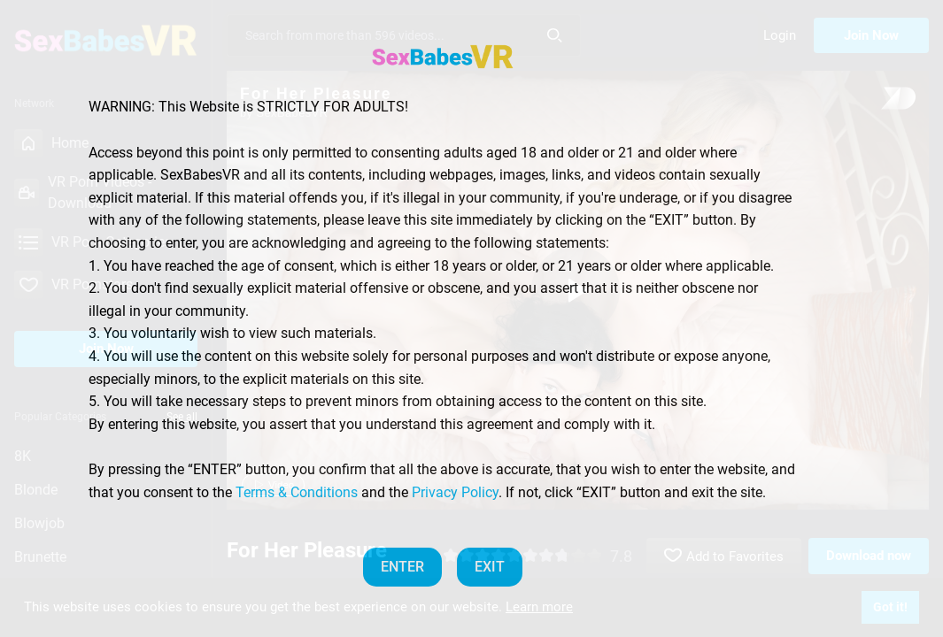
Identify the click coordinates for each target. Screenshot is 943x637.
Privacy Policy (455, 492)
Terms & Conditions (297, 492)
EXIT (490, 566)
